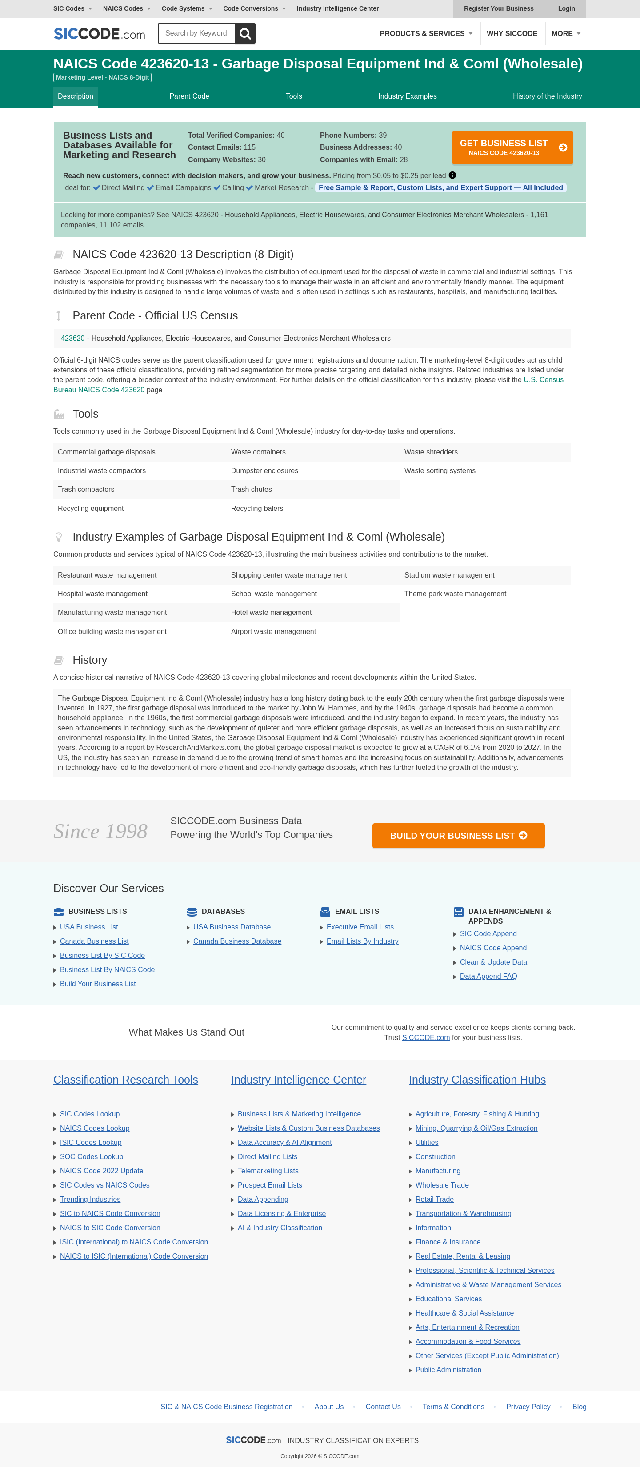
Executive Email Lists (360, 927)
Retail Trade (435, 1199)
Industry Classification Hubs (477, 1079)
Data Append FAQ (488, 976)
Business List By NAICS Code (107, 969)
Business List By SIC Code (102, 955)
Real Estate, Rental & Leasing (463, 1256)
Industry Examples (407, 96)
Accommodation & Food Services (468, 1341)
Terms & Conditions (453, 1407)
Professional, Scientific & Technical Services (485, 1270)
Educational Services (449, 1299)
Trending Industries (90, 1199)
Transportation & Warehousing (464, 1213)
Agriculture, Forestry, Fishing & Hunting (477, 1114)
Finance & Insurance (448, 1242)
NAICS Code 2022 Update (102, 1171)
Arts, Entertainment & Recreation (468, 1327)
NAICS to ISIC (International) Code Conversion (134, 1256)
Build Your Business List (459, 835)
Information (433, 1228)
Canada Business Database (237, 941)
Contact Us (383, 1407)
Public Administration (449, 1370)
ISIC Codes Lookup (91, 1142)
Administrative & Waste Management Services (488, 1284)
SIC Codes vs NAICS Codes (105, 1185)
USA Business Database (232, 927)
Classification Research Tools (125, 1079)
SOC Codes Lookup (91, 1156)
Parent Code (189, 96)
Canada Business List (94, 941)
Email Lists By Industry (363, 941)
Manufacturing (438, 1171)
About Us (329, 1407)
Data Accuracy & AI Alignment (285, 1142)
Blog (579, 1407)
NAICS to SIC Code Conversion (110, 1228)
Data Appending (263, 1199)
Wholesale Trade (442, 1185)
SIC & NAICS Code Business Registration (226, 1407)
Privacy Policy (528, 1407)
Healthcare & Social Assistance (465, 1313)
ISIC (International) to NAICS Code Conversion (134, 1242)
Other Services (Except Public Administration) (487, 1355)
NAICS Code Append (493, 948)
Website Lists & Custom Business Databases (309, 1128)
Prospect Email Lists (270, 1185)
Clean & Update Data (493, 962)
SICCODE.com (426, 1037)
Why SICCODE (512, 33)
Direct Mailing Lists (267, 1156)
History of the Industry (547, 96)
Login (566, 8)
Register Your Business (499, 8)
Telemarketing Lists (268, 1171)
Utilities (427, 1142)
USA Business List (89, 927)
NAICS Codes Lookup (95, 1128)
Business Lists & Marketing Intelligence (299, 1114)
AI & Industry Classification (280, 1228)
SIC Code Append (488, 933)
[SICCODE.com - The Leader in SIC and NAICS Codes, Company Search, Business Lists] (108, 33)
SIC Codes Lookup (90, 1114)
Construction (436, 1156)
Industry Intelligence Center (338, 8)
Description (75, 96)
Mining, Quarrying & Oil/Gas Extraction (477, 1128)
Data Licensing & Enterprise (282, 1213)
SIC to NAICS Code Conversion (110, 1213)
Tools (294, 96)
